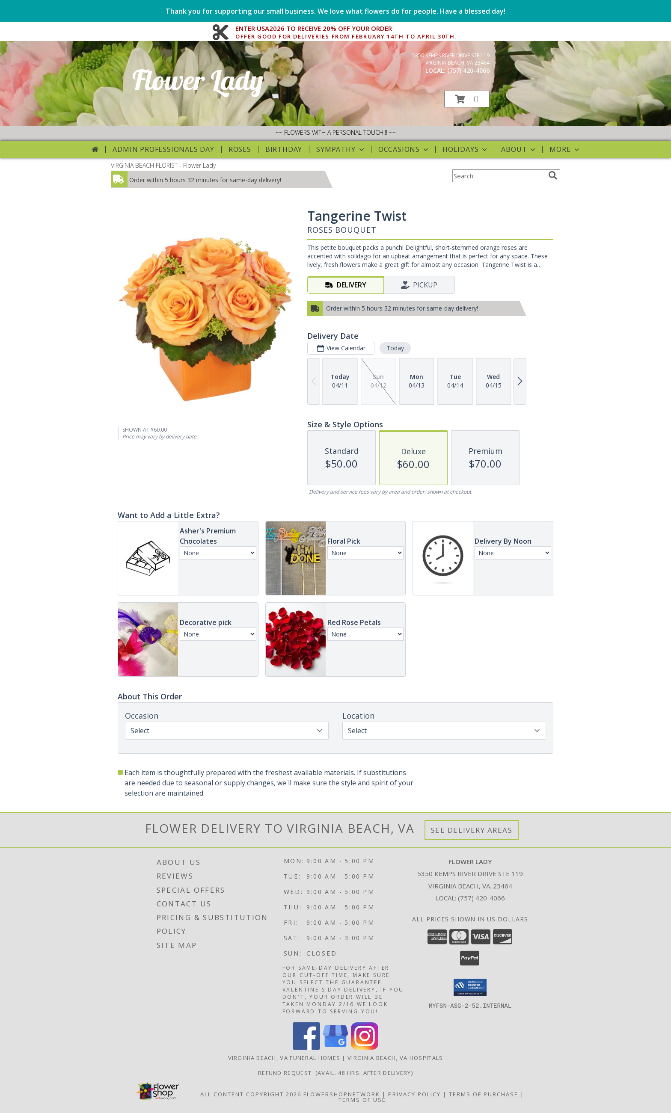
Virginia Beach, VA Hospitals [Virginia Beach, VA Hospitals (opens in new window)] (395, 1058)
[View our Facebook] (306, 1047)
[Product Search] (498, 176)
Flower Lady (197, 79)
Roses (240, 149)
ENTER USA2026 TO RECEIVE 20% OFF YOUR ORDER (346, 28)
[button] (467, 99)
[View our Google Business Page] (335, 1047)
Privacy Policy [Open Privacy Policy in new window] (414, 1094)
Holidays (465, 149)
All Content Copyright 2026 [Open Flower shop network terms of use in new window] (250, 1094)
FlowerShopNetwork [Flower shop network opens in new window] (341, 1094)
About (519, 149)
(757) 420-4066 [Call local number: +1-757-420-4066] (468, 70)
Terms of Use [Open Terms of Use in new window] (362, 1100)
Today (395, 348)
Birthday (283, 149)
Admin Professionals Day (163, 149)
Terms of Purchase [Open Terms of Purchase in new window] (483, 1094)
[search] (553, 175)
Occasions (404, 149)
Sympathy (340, 149)
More (565, 149)
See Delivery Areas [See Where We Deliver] (472, 830)
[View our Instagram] (364, 1047)
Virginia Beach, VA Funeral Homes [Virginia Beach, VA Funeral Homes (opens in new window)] (284, 1058)
